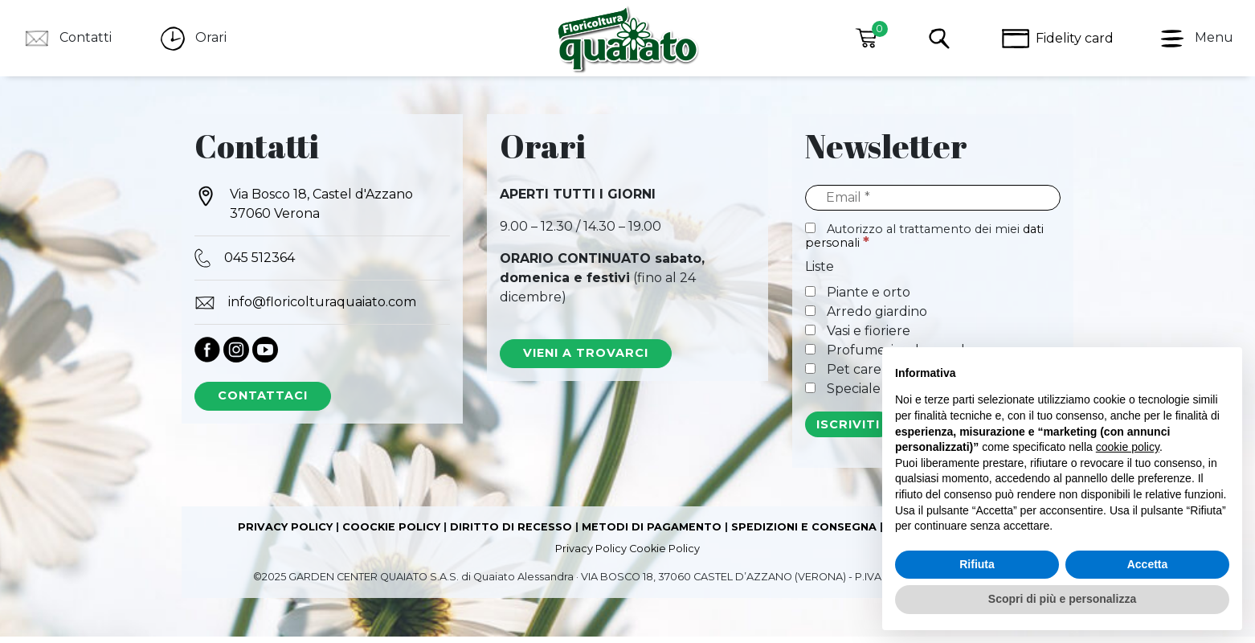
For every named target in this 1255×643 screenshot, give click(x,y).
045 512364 (244, 264)
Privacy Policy (591, 555)
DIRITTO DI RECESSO (511, 533)
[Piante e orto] (810, 298)
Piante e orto (857, 298)
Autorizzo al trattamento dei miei (924, 242)
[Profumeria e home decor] (810, 355)
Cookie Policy (664, 555)
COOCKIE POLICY (391, 533)
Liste (819, 273)
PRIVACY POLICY (285, 533)
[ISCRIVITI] (848, 431)
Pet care (843, 375)
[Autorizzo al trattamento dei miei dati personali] (810, 234)
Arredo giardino (866, 318)
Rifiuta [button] (977, 564)
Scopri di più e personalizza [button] (1062, 598)
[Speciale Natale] (810, 394)
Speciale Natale (865, 395)
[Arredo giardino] (810, 317)
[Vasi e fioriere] (810, 336)
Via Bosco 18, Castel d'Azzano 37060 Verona (303, 209)
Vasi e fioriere (857, 337)
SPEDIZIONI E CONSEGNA (804, 533)
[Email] (933, 204)
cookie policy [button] (1127, 446)
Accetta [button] (1147, 564)
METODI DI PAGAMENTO (652, 533)
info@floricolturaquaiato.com (305, 308)
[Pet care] (810, 375)
